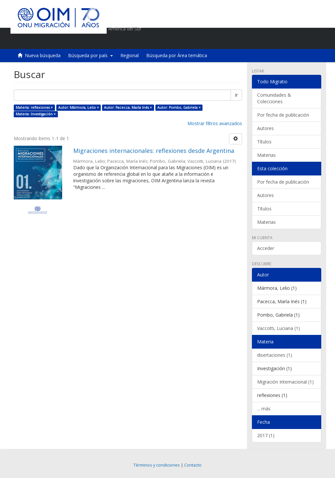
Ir (236, 95)
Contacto (193, 465)
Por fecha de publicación (283, 115)
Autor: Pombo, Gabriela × (179, 107)
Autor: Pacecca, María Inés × (128, 107)
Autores (265, 128)
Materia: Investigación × (36, 114)
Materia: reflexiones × (34, 107)
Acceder (265, 248)
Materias (266, 155)
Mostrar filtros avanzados (214, 123)
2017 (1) (265, 435)
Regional (129, 55)
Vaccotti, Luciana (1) (278, 328)
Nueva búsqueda (43, 55)
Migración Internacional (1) (285, 382)
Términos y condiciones (156, 465)
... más (264, 408)
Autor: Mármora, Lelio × (78, 107)
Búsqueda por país (90, 55)
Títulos (264, 142)
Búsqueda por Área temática (176, 55)
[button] (278, 41)
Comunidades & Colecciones (274, 98)
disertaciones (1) (274, 355)
